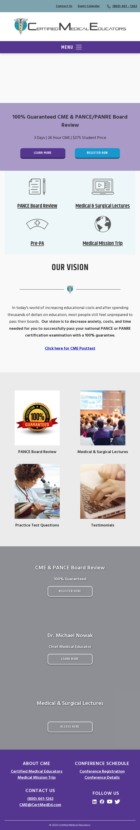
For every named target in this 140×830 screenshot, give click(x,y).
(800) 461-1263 (40, 799)
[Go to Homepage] (70, 27)
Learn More (43, 152)
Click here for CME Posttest (70, 348)
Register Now (97, 152)
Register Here (70, 591)
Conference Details (102, 777)
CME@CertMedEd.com (40, 805)
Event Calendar (89, 6)
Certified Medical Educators (36, 771)
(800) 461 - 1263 (124, 6)
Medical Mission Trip (37, 777)
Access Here (70, 726)
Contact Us (64, 6)
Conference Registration (102, 771)
